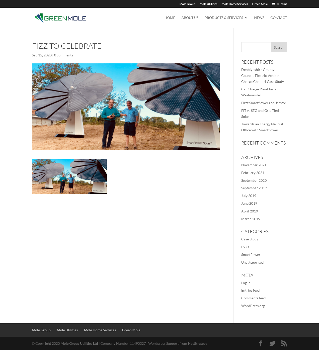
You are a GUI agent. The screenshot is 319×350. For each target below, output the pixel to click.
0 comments (63, 55)
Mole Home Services (235, 4)
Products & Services (224, 18)
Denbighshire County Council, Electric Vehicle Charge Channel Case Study (262, 75)
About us (189, 18)
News (259, 18)
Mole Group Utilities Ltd (79, 343)
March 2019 (250, 219)
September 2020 (254, 180)
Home (169, 18)
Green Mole (260, 4)
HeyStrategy (197, 343)
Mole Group (187, 4)
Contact (278, 18)
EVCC (246, 247)
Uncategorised (252, 262)
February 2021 (252, 173)
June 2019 (249, 203)
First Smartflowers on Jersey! (263, 103)
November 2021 (253, 165)
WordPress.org (253, 306)
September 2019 (254, 188)
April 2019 (249, 211)
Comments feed (253, 298)
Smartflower (250, 254)
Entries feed (250, 290)
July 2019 (248, 195)
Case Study (249, 239)
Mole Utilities (208, 4)
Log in (245, 283)
